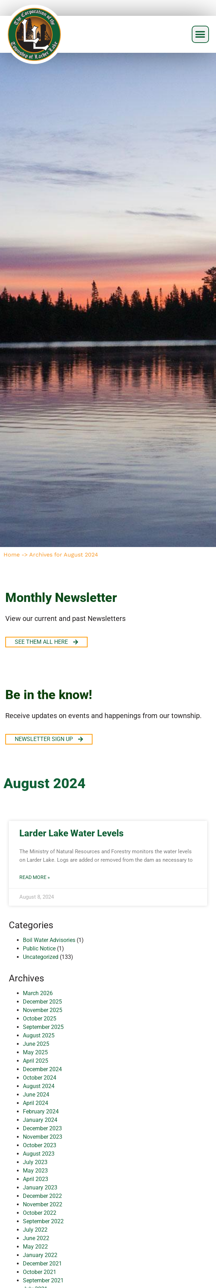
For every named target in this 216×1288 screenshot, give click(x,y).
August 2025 (39, 1035)
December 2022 (42, 1196)
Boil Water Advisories (49, 940)
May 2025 (35, 1052)
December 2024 (42, 1069)
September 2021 (43, 1280)
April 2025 (35, 1060)
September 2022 (43, 1221)
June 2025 (36, 1044)
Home (12, 554)
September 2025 (43, 1027)
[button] (200, 34)
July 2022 (35, 1229)
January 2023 (40, 1187)
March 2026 (38, 993)
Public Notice (39, 948)
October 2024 (39, 1077)
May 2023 (35, 1170)
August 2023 (39, 1153)
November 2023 (42, 1136)
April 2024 (35, 1103)
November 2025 (42, 1010)
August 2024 (39, 1086)
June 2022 (36, 1238)
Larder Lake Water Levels (71, 833)
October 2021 (39, 1272)
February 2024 (41, 1111)
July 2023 (35, 1162)
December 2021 (42, 1263)
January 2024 (40, 1120)
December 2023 (42, 1128)
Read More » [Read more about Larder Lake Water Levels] (34, 877)
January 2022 (40, 1255)
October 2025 (39, 1018)
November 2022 (42, 1204)
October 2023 (39, 1145)
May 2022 (35, 1246)
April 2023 (35, 1179)
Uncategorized (40, 957)
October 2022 (39, 1213)
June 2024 (36, 1094)
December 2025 (42, 1001)
